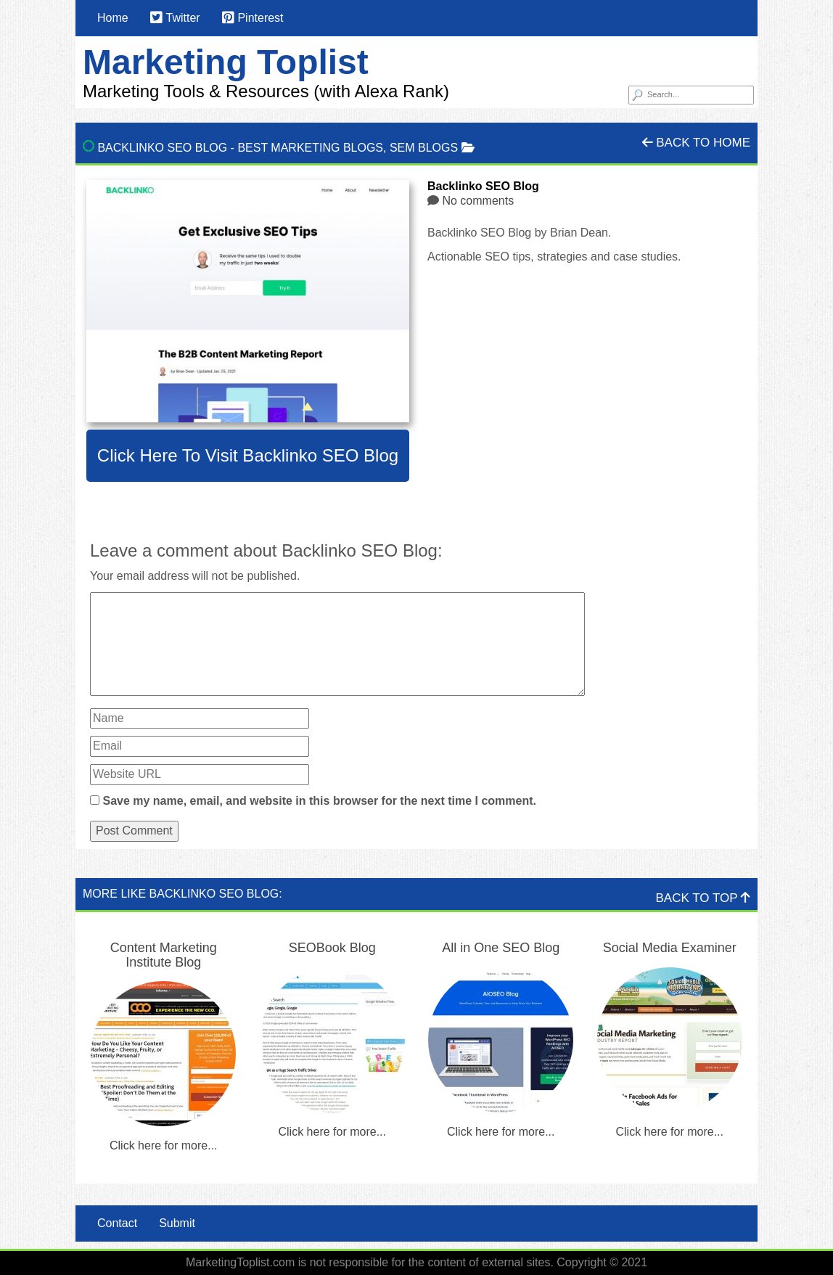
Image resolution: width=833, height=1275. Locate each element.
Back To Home (696, 142)
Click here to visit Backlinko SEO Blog (247, 455)
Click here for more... (163, 1145)
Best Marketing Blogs (310, 148)
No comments (478, 200)
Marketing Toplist (226, 62)
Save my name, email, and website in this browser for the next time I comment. (319, 801)
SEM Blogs (424, 148)
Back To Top (703, 898)
